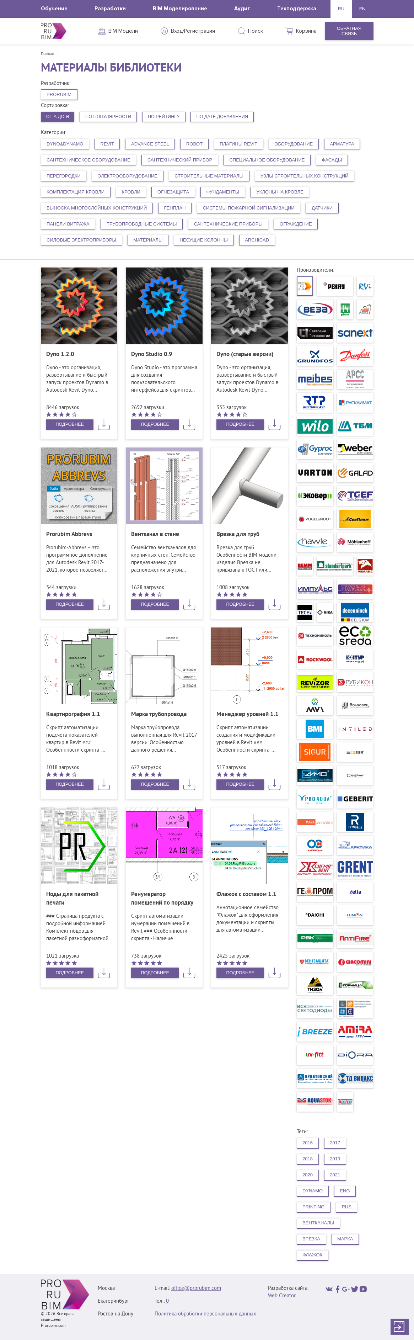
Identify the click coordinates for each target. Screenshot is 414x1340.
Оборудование (293, 144)
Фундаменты (222, 192)
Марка (345, 1239)
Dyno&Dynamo (65, 144)
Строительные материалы (208, 176)
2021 (335, 1175)
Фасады (332, 160)
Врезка (311, 1239)
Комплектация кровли (75, 192)
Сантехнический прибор (179, 160)
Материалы (147, 240)
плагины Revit (238, 144)
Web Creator (282, 1296)
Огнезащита (173, 192)
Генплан (175, 208)
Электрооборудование (127, 176)
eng (345, 1191)
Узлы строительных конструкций (304, 176)
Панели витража (68, 224)
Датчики (322, 208)
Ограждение (296, 224)
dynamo (312, 1191)
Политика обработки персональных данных (205, 1314)
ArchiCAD (257, 240)
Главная (47, 54)
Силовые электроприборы (81, 240)
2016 (307, 1143)
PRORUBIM (59, 94)
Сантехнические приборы (228, 224)
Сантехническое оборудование (88, 160)
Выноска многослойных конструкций (97, 208)
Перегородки (64, 176)
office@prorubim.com (196, 1288)
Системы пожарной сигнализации (249, 208)
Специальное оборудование (267, 160)
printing (313, 1207)
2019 (335, 1159)
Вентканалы (318, 1223)
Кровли (131, 192)
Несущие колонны (204, 240)
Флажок (312, 1255)
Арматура (342, 144)
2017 (335, 1143)
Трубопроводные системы (142, 224)
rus (346, 1207)
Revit (107, 144)
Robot (194, 144)
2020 (307, 1175)
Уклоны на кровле (279, 192)
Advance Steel (150, 144)
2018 (307, 1159)
